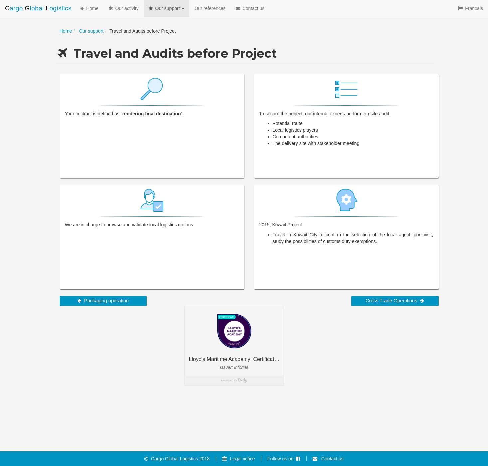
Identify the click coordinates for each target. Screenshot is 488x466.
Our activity (124, 8)
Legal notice (238, 458)
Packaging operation (103, 300)
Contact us (250, 8)
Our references (209, 8)
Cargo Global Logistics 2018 (177, 458)
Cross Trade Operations (395, 300)
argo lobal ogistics (38, 8)
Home (89, 8)
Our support (167, 8)
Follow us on (283, 458)
